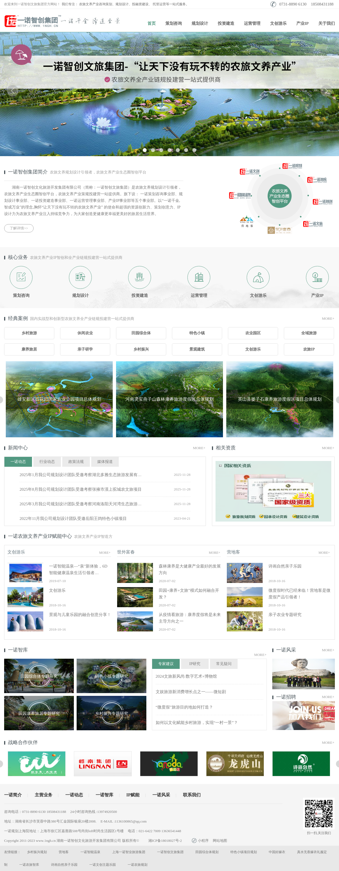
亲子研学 (85, 349)
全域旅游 (309, 333)
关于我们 (326, 23)
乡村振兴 (141, 349)
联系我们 (192, 795)
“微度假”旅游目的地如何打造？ (184, 707)
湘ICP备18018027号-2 (165, 841)
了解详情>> (19, 228)
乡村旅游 (29, 333)
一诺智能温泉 (90, 852)
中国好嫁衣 (277, 852)
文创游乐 (278, 23)
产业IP (302, 23)
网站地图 (220, 841)
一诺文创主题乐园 (102, 865)
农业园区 (253, 333)
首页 (151, 23)
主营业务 (43, 795)
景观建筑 (197, 349)
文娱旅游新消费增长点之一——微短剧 (191, 692)
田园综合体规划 (207, 852)
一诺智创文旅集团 (170, 852)
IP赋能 (132, 795)
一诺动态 (74, 795)
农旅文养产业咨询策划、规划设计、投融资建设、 (115, 4)
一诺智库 (104, 795)
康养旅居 (29, 349)
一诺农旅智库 (29, 865)
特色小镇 (197, 333)
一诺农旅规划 (137, 865)
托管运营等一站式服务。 (171, 4)
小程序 (200, 841)
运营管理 (252, 23)
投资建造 (226, 23)
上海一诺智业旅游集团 (128, 852)
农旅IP (309, 349)
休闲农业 (85, 333)
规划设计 (200, 23)
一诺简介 (13, 795)
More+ (328, 318)
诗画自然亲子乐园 (64, 865)
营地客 (64, 852)
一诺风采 (161, 795)
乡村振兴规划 (37, 852)
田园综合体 (141, 333)
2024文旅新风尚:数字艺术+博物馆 (186, 676)
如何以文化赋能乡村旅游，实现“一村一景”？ (197, 722)
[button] (145, 150)
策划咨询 (173, 23)
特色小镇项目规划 (243, 852)
